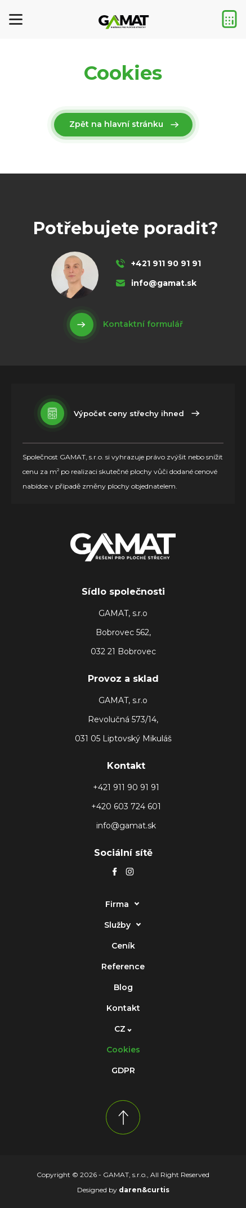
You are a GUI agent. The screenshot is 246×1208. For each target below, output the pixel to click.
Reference (123, 966)
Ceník (123, 946)
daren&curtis (144, 1190)
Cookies (123, 1050)
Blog (123, 987)
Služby (117, 925)
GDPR (123, 1070)
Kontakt (123, 1008)
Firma (117, 904)
